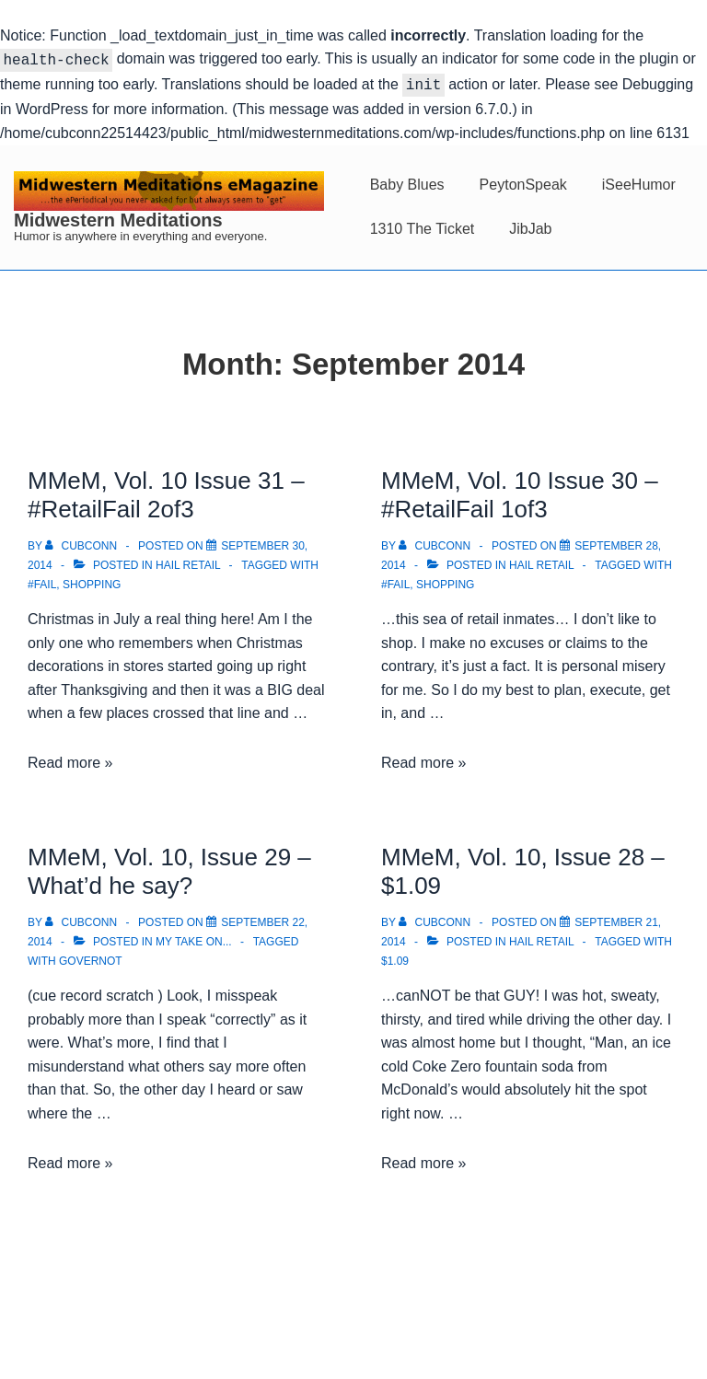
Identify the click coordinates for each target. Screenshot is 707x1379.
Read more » (70, 759)
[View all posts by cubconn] (82, 542)
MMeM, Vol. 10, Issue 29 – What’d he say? (169, 868)
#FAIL (42, 580)
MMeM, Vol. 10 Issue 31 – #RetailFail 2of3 (166, 491)
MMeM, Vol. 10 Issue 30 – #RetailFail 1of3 (519, 491)
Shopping (92, 580)
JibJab (530, 225)
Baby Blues (407, 181)
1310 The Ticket (422, 225)
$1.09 (395, 957)
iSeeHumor (639, 181)
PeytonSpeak (523, 181)
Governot (90, 957)
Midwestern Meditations (118, 216)
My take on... (194, 938)
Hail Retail (188, 561)
